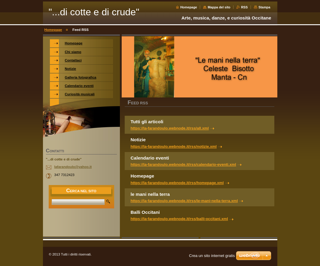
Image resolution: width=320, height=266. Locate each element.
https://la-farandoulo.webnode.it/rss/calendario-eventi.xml (183, 164)
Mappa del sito (219, 7)
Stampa (264, 7)
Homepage (188, 7)
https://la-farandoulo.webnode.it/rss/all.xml (170, 128)
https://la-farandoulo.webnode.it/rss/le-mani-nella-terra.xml (184, 201)
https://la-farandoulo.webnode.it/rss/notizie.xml (174, 146)
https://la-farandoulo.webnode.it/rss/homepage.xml (177, 183)
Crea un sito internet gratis (212, 255)
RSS (244, 7)
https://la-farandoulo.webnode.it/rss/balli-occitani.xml (179, 219)
